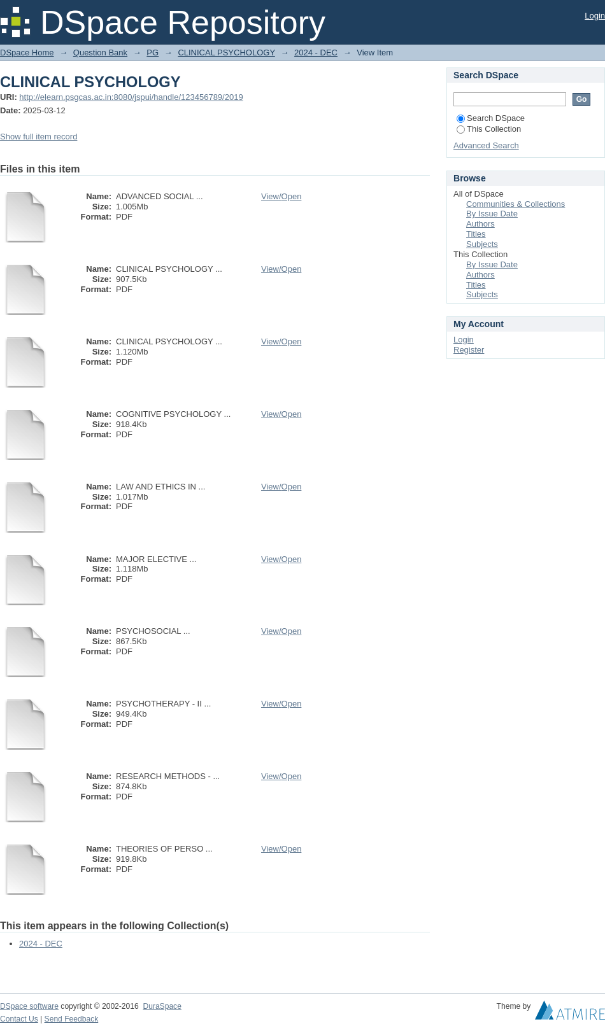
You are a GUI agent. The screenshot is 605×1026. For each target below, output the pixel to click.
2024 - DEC (316, 52)
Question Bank (100, 52)
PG (152, 52)
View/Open (281, 196)
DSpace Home (27, 52)
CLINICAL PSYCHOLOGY (226, 52)
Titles (476, 234)
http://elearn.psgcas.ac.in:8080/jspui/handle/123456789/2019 (131, 97)
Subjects (482, 244)
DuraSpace (162, 1006)
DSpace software (29, 1006)
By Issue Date (492, 213)
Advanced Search (486, 145)
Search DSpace (491, 118)
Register (468, 350)
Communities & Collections (515, 204)
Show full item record (38, 136)
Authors (480, 223)
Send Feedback (72, 1019)
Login (595, 15)
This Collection (489, 129)
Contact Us (19, 1019)
